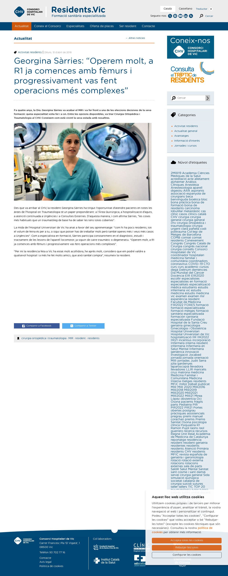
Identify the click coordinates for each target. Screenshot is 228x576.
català (202, 214)
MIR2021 (191, 393)
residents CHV (181, 451)
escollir (176, 278)
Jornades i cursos (185, 146)
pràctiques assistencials (188, 413)
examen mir (196, 296)
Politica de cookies (51, 566)
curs (174, 266)
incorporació (201, 340)
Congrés (177, 243)
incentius (185, 340)
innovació (192, 351)
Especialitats (75, 26)
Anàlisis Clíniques (183, 183)
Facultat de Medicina (186, 302)
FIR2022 (177, 305)
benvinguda (179, 199)
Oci (199, 398)
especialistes (191, 278)
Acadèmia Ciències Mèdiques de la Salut (190, 175)
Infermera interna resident (189, 343)
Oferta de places (102, 26)
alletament (201, 179)
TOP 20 (199, 486)
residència (194, 439)
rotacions (177, 463)
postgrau (189, 410)
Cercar (209, 16)
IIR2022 (203, 337)
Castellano (185, 9)
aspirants (197, 190)
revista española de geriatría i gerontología (189, 456)
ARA (186, 190)
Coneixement (194, 240)
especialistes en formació (189, 281)
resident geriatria (195, 442)
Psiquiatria (188, 425)
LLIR (189, 369)
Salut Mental (189, 469)
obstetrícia (188, 398)
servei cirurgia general (186, 475)
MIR (70, 338)
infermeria (178, 346)
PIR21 (188, 407)
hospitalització (181, 337)
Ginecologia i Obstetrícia (188, 328)
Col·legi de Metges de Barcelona (186, 233)
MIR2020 (177, 393)
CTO (207, 264)
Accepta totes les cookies (186, 540)
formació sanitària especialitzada (190, 312)
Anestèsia (192, 184)
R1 (198, 425)
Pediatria (185, 404)
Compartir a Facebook (36, 326)
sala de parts (193, 466)
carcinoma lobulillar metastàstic (185, 210)
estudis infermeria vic (189, 289)
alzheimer (178, 181)
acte (190, 179)
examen (181, 296)
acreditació (179, 179)
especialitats (179, 284)
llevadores (178, 369)
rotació (176, 460)
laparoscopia (180, 366)
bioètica (194, 199)
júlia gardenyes (181, 363)
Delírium (185, 269)
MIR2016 (199, 387)
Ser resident (127, 26)
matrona (184, 372)
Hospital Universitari (185, 331)
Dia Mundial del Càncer (187, 272)
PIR (195, 404)
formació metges (183, 310)
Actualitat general (185, 131)
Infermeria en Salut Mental (188, 347)
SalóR (175, 469)
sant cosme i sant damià (188, 472)
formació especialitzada (188, 308)
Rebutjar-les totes (186, 547)
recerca (189, 431)
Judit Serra (198, 360)
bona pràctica (181, 202)
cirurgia (183, 217)
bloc (204, 199)
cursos (204, 266)
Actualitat (22, 26)
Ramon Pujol (180, 428)
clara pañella (190, 228)
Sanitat (203, 469)
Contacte (148, 26)
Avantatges (181, 136)
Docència (177, 275)
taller (174, 486)
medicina (197, 372)
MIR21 (189, 395)
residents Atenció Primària (190, 448)
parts (174, 404)
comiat (186, 237)
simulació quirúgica (185, 478)
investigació (179, 354)
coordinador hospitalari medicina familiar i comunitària (187, 258)
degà (174, 269)
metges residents (194, 381)
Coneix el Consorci (47, 26)
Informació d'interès (187, 141)
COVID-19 (195, 264)
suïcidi (187, 483)
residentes (178, 445)
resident (80, 338)
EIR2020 (197, 275)
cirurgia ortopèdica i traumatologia (43, 338)
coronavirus (179, 264)
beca (189, 196)
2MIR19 (176, 173)
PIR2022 (177, 407)
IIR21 (174, 340)
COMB (175, 237)
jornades (183, 360)
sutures (198, 483)
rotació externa (192, 460)
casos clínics (188, 214)
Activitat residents (30, 52)
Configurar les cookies (187, 555)
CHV (174, 217)
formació (202, 305)
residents (93, 338)
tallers (183, 486)
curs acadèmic (188, 266)
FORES (189, 305)
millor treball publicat (194, 384)
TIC (190, 486)
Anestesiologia (181, 187)
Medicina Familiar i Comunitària (184, 377)
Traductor (201, 9)
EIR (187, 275)
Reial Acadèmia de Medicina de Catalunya (190, 435)
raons (194, 428)
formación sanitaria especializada (184, 318)
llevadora (196, 366)
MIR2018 (177, 390)
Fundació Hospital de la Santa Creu (189, 321)
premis (190, 419)
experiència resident (185, 299)
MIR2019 (190, 390)
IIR (194, 337)
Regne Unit (179, 434)
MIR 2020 (184, 387)
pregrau (176, 416)
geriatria (177, 325)
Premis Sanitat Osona (188, 421)
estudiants (189, 287)
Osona (175, 401)
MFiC (174, 384)
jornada (176, 357)
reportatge (178, 439)
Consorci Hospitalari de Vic (189, 251)
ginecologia (191, 325)
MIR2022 (177, 395)
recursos (201, 431)
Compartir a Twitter (83, 326)
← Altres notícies (135, 38)
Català (168, 9)
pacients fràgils (192, 401)
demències (199, 269)
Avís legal (45, 562)
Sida (206, 475)
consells (188, 249)
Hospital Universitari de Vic (190, 334)
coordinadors (198, 261)
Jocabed (195, 354)
